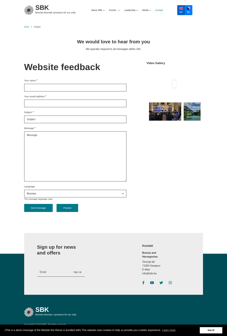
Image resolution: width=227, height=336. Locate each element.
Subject (28, 112)
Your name (30, 80)
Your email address (34, 96)
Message (29, 128)
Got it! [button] (211, 330)
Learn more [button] (168, 330)
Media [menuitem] (146, 11)
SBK (42, 7)
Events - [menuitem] (114, 11)
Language (29, 186)
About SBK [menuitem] (98, 11)
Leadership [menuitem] (130, 11)
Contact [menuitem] (159, 10)
